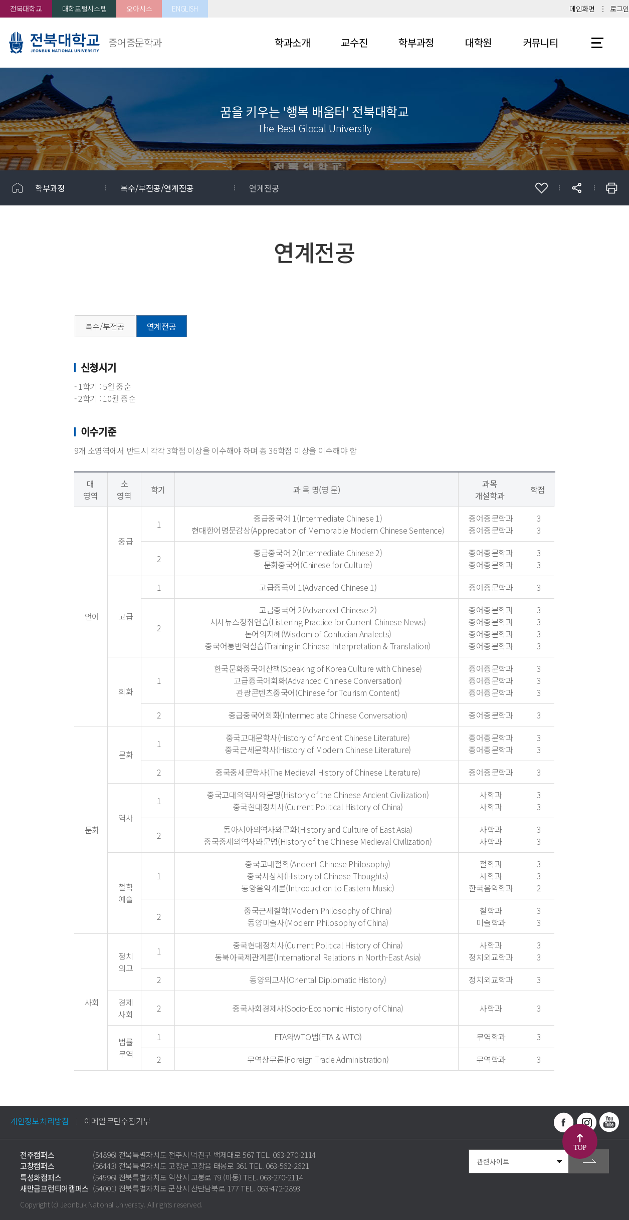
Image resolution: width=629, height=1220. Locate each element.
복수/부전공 (105, 326)
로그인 (619, 9)
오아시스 (139, 9)
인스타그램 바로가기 (586, 1122)
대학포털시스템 (84, 9)
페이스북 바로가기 (564, 1122)
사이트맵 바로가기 (597, 43)
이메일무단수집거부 (117, 1121)
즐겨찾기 (541, 187)
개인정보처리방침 (39, 1121)
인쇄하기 (611, 187)
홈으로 (17, 187)
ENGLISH (185, 9)
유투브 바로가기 (609, 1122)
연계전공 (264, 188)
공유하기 (576, 187)
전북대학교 (26, 9)
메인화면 (582, 9)
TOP (580, 1147)
